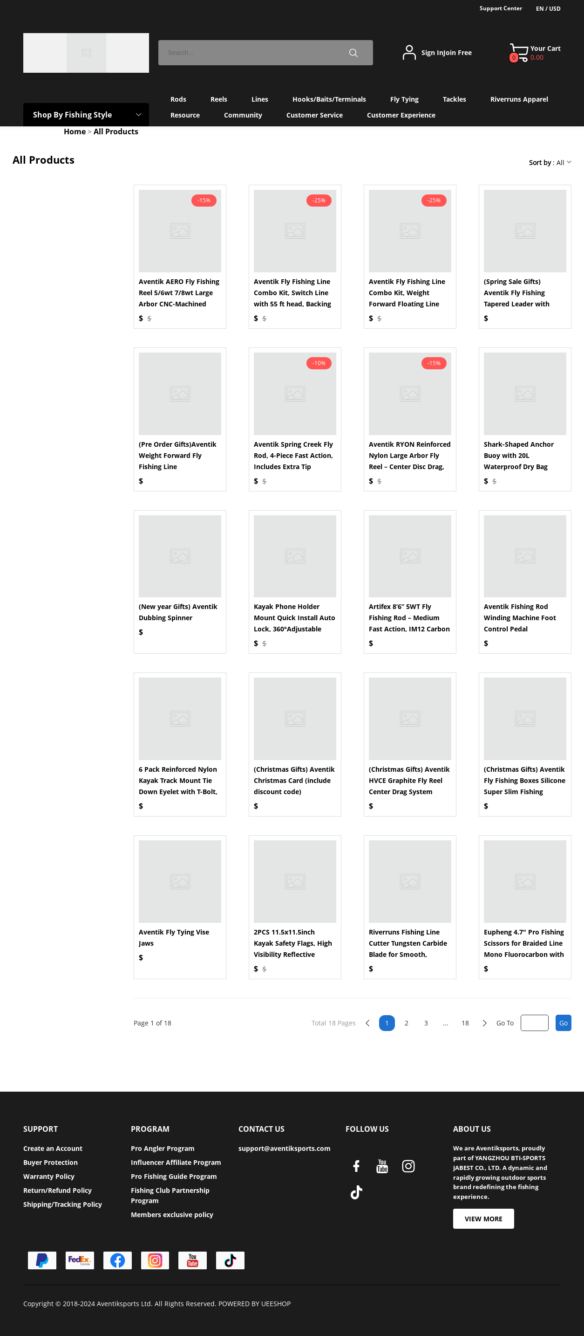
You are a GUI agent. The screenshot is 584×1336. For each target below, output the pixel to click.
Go (563, 1022)
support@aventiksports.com (284, 1148)
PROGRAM (150, 1129)
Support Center (501, 8)
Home (75, 131)
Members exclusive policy (172, 1214)
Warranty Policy (49, 1176)
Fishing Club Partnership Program (170, 1195)
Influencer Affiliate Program (176, 1162)
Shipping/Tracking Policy (62, 1204)
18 (465, 1022)
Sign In (432, 52)
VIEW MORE (484, 1218)
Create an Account (52, 1148)
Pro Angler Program (163, 1148)
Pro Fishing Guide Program (174, 1176)
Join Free (457, 52)
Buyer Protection (50, 1162)
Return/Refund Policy (57, 1190)
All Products (116, 131)
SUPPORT (40, 1129)
